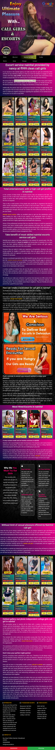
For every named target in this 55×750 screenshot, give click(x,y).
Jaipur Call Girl (41, 710)
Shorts (5, 61)
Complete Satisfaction (42, 495)
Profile (41, 57)
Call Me (5, 124)
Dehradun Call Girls (25, 712)
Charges (24, 61)
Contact (35, 61)
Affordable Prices (27, 495)
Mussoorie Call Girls (25, 706)
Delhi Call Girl (41, 706)
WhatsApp (41, 748)
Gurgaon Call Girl (42, 708)
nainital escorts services (15, 260)
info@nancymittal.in (8, 744)
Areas (14, 61)
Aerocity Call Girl (41, 716)
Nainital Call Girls (28, 57)
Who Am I (15, 57)
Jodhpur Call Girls (25, 715)
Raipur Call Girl (41, 712)
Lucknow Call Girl (42, 714)
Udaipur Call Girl (41, 718)
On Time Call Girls (44, 469)
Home (4, 57)
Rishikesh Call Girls (25, 708)
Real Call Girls (25, 469)
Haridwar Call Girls (25, 710)
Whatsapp (10, 124)
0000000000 (13, 748)
